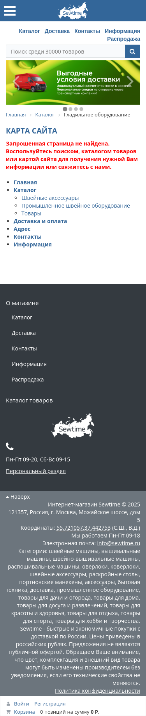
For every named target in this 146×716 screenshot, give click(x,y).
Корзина (24, 711)
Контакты (87, 31)
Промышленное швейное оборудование (75, 205)
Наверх (18, 496)
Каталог (29, 31)
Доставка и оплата (40, 221)
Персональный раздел (36, 471)
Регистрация (49, 703)
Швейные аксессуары (50, 197)
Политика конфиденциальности (97, 690)
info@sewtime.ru (118, 543)
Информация (122, 31)
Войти (21, 703)
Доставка (57, 31)
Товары (31, 213)
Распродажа (123, 39)
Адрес (22, 228)
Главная (25, 182)
